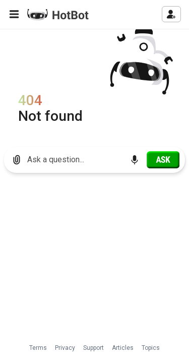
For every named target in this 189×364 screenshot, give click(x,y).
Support (93, 347)
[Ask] (163, 159)
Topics (151, 347)
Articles (123, 347)
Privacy (65, 347)
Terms (38, 347)
